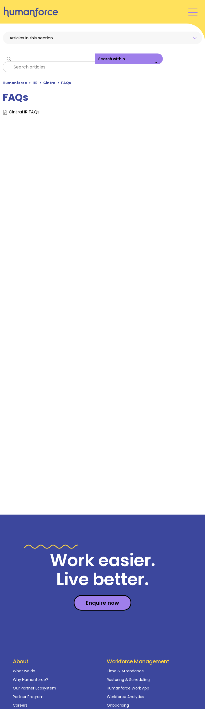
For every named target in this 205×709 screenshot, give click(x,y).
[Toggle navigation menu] (192, 12)
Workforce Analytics (125, 696)
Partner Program (28, 696)
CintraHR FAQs (24, 112)
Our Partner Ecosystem (34, 688)
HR (35, 82)
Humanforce (15, 82)
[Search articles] (49, 67)
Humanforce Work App (128, 688)
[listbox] (129, 62)
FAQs (66, 82)
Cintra (49, 82)
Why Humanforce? (30, 679)
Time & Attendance (125, 671)
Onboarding (118, 705)
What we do (24, 671)
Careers (20, 705)
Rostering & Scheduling (128, 679)
